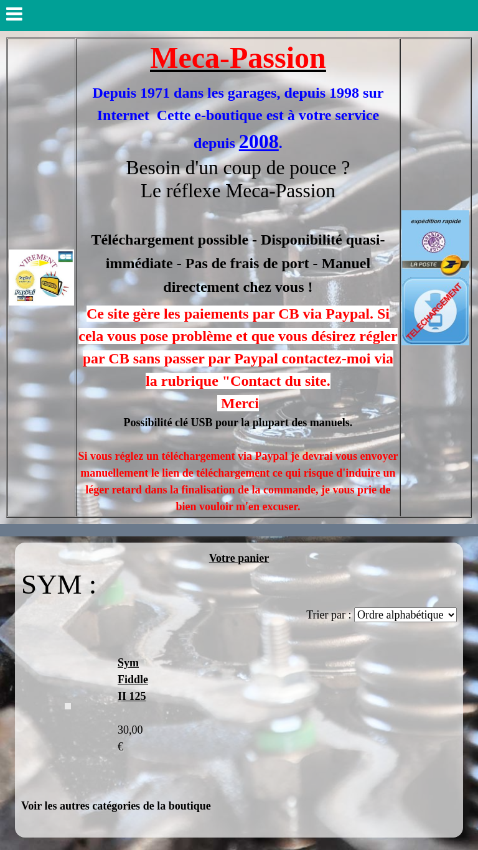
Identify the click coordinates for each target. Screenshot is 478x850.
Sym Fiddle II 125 (133, 679)
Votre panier (239, 558)
